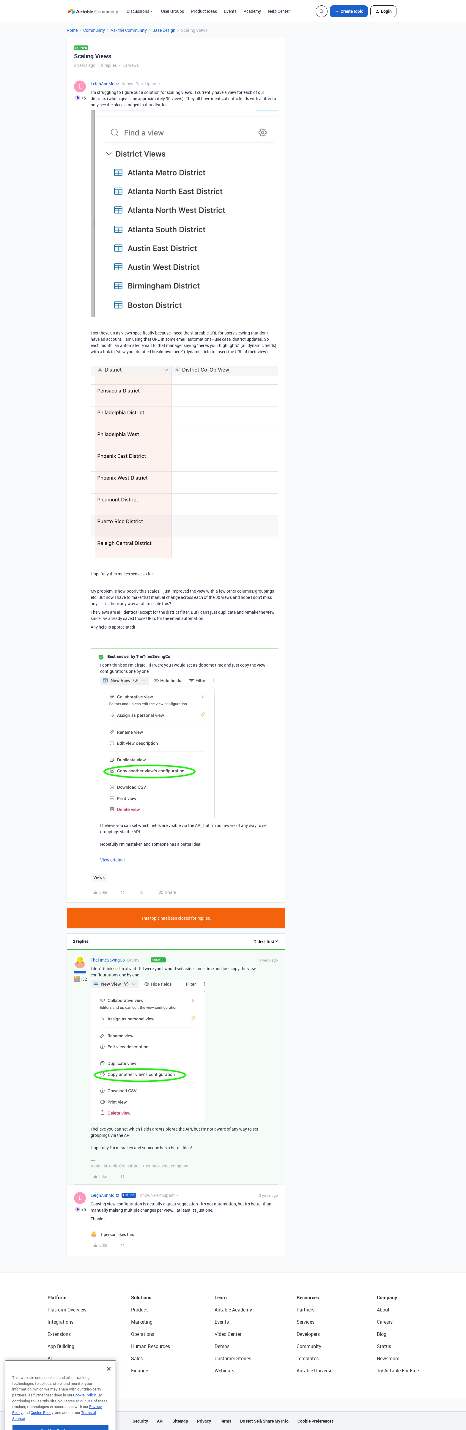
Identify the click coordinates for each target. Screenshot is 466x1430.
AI (50, 1358)
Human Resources (150, 1346)
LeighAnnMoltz (105, 83)
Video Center (228, 1334)
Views (99, 877)
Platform (57, 1297)
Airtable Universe (314, 1370)
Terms (225, 1421)
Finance (139, 1370)
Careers (385, 1322)
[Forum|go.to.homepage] (93, 11)
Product (139, 1309)
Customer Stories (233, 1358)
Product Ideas (204, 11)
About (383, 1309)
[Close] (108, 1384)
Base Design (163, 30)
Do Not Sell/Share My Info (264, 1421)
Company (387, 1297)
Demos (222, 1346)
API (160, 1421)
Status (384, 1346)
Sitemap (180, 1421)
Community (94, 30)
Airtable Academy (233, 1309)
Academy (252, 11)
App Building (61, 1346)
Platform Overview (67, 1309)
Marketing (141, 1322)
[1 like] (112, 1234)
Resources (308, 1297)
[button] (349, 11)
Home (72, 30)
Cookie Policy (84, 1410)
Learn (221, 1297)
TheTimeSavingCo (108, 960)
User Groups (172, 11)
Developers (308, 1334)
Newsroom (388, 1358)
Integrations (60, 1322)
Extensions (59, 1334)
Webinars (224, 1370)
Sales (137, 1358)
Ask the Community (129, 30)
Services (305, 1322)
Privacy (204, 1421)
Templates (308, 1358)
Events (230, 11)
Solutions (141, 1297)
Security (140, 1421)
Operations (142, 1334)
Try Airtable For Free (398, 1370)
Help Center (279, 11)
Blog (381, 1334)
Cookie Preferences (315, 1421)
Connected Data (65, 1370)
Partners (305, 1309)
